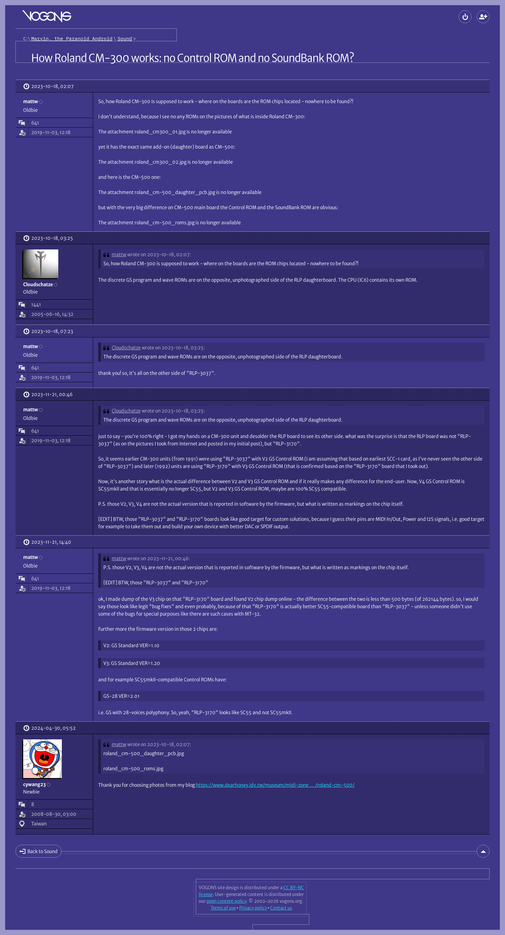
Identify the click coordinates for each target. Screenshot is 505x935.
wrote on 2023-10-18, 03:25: (173, 348)
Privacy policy (253, 908)
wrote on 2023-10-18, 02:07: (159, 254)
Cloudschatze (126, 348)
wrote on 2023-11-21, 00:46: (158, 558)
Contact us (281, 908)
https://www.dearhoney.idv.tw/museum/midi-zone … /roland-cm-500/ (275, 785)
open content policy (226, 901)
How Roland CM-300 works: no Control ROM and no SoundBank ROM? (192, 58)
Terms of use (223, 908)
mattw (119, 254)
